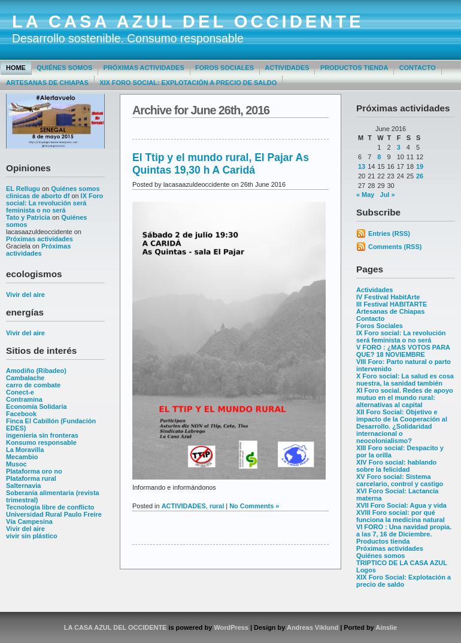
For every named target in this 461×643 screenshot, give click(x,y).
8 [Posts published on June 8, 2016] (379, 156)
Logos (366, 570)
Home (16, 67)
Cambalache (25, 377)
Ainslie (386, 627)
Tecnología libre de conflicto (50, 507)
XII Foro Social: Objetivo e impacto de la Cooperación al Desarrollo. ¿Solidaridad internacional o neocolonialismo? (401, 426)
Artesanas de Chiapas (47, 82)
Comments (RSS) (394, 246)
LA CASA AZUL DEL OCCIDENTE (188, 21)
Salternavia (23, 485)
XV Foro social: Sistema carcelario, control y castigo (399, 480)
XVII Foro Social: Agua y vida (401, 505)
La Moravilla (25, 449)
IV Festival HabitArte (388, 297)
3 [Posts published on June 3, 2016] (399, 147)
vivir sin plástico (31, 535)
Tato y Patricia (28, 217)
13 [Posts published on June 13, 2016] (361, 166)
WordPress (231, 627)
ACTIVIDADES (184, 505)
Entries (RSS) (389, 233)
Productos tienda (354, 67)
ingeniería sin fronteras (42, 435)
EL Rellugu (23, 188)
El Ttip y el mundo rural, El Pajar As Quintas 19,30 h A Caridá (220, 163)
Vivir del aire (25, 294)
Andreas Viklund (312, 627)
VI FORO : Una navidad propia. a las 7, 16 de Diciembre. (403, 530)
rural (217, 505)
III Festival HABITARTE (391, 304)
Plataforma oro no (34, 471)
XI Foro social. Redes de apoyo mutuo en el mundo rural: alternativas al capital (404, 397)
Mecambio (22, 456)
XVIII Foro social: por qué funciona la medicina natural (400, 516)
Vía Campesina (29, 521)
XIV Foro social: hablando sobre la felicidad (396, 466)
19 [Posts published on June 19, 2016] (419, 166)
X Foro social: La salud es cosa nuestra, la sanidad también (405, 379)
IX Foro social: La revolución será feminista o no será (54, 203)
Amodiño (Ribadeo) (36, 370)
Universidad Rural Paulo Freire (54, 514)
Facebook (21, 413)
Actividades (287, 67)
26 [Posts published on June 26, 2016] (419, 176)
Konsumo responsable (41, 442)
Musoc (16, 464)
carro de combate (33, 385)
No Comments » (254, 505)
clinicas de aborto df (37, 195)
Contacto (417, 67)
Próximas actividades (144, 67)
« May (365, 194)
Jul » (387, 194)
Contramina (24, 399)
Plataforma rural (31, 478)
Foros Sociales (224, 67)
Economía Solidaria (36, 406)
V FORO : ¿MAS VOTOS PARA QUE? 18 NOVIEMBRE (403, 351)
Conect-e (20, 392)
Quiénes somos (64, 67)
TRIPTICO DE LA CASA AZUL (401, 562)
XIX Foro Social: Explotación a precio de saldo (188, 82)
